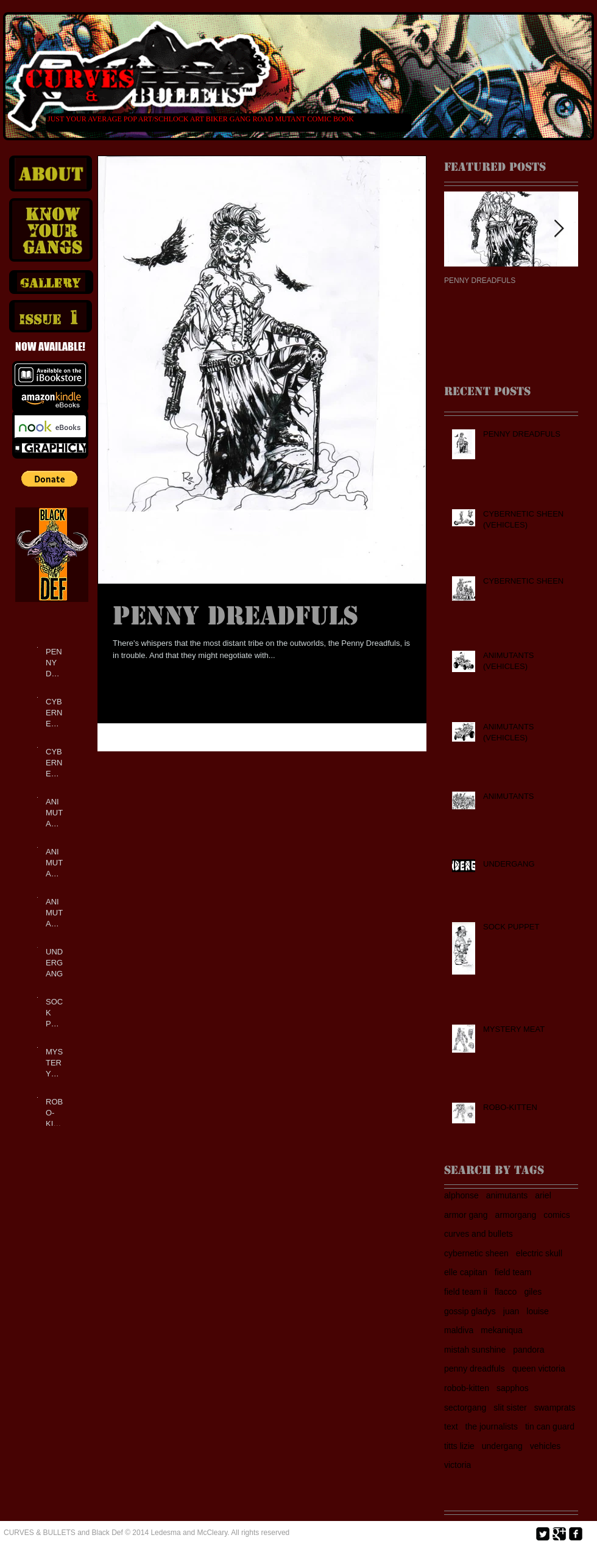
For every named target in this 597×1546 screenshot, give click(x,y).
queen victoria (538, 1368)
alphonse (461, 1195)
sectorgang (465, 1407)
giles (533, 1292)
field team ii (465, 1292)
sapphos (512, 1388)
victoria (457, 1465)
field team (513, 1272)
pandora (528, 1350)
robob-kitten (466, 1388)
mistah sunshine (475, 1350)
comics (556, 1215)
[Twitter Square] (542, 1534)
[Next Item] (558, 229)
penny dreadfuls (474, 1368)
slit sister (509, 1407)
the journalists (491, 1426)
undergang (502, 1446)
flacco (506, 1292)
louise (537, 1311)
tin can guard (549, 1426)
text (451, 1426)
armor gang (466, 1215)
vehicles (545, 1446)
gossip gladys (470, 1311)
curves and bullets (478, 1234)
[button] (49, 479)
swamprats (555, 1407)
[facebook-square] (575, 1534)
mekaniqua (502, 1330)
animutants (507, 1195)
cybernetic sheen (476, 1253)
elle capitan (465, 1272)
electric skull (539, 1253)
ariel (543, 1195)
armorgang (516, 1215)
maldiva (458, 1330)
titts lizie (459, 1446)
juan (511, 1311)
